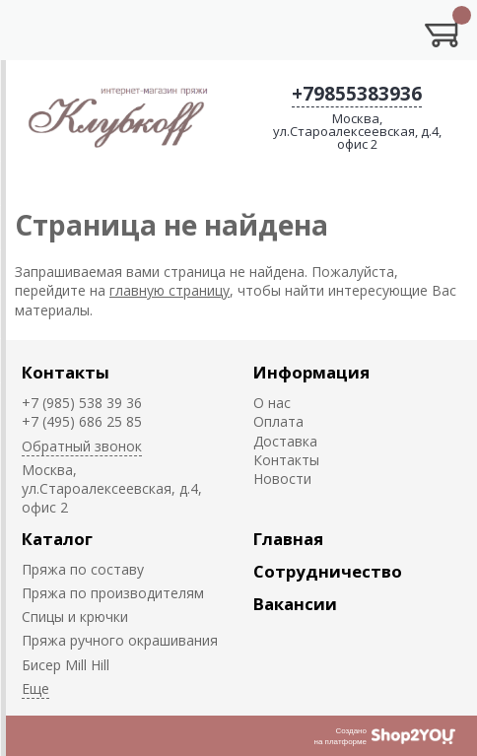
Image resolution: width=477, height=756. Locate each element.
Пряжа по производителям (113, 593)
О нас (272, 402)
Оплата (278, 421)
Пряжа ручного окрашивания (120, 640)
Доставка (285, 441)
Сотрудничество (327, 571)
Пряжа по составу (83, 569)
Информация (311, 372)
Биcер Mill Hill (65, 664)
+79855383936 (357, 93)
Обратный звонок (82, 446)
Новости (282, 478)
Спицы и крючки (75, 616)
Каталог (57, 538)
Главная (288, 538)
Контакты (65, 372)
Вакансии (295, 603)
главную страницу (169, 290)
